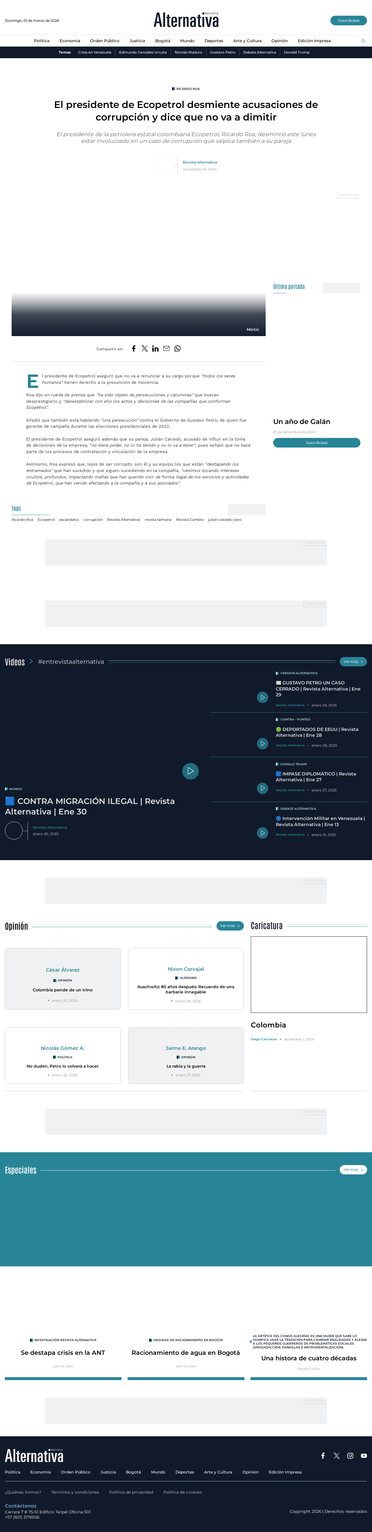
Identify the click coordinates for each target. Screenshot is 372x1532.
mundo (15, 789)
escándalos (69, 519)
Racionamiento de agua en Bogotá (186, 1352)
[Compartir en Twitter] (145, 349)
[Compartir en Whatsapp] (177, 349)
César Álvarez (63, 970)
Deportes (214, 40)
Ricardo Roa (188, 89)
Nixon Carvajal (186, 969)
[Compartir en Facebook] (133, 349)
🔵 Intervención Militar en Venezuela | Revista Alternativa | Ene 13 (320, 821)
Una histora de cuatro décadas (309, 1358)
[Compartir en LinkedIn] (155, 349)
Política (41, 40)
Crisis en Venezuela (94, 52)
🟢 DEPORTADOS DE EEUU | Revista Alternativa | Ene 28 (317, 732)
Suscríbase (349, 20)
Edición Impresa (314, 40)
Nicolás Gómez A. (63, 1048)
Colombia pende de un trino (63, 990)
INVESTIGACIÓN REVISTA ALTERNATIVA (65, 1340)
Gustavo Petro (222, 52)
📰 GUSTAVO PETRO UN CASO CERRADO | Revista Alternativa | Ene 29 (318, 688)
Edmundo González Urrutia (143, 52)
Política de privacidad (131, 1492)
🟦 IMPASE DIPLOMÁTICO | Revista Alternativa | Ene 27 (316, 776)
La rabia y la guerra (186, 1066)
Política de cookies (182, 1492)
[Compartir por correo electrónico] (166, 349)
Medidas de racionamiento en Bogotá (188, 1340)
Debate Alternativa (259, 52)
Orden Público (104, 40)
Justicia (137, 40)
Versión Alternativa (299, 673)
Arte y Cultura (247, 40)
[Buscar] (363, 41)
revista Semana (158, 519)
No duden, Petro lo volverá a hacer (63, 1066)
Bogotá (162, 40)
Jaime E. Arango (186, 1048)
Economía (70, 40)
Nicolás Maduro (188, 52)
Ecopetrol (46, 519)
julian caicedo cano (225, 519)
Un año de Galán (301, 421)
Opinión (279, 40)
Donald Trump (297, 52)
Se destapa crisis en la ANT (63, 1352)
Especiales (20, 1169)
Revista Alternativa (200, 162)
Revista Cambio (190, 519)
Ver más (353, 661)
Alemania (188, 978)
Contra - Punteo (295, 719)
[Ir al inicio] (186, 20)
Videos (15, 661)
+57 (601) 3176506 (22, 1517)
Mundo (187, 40)
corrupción (93, 519)
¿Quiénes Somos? (23, 1492)
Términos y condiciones (75, 1492)
